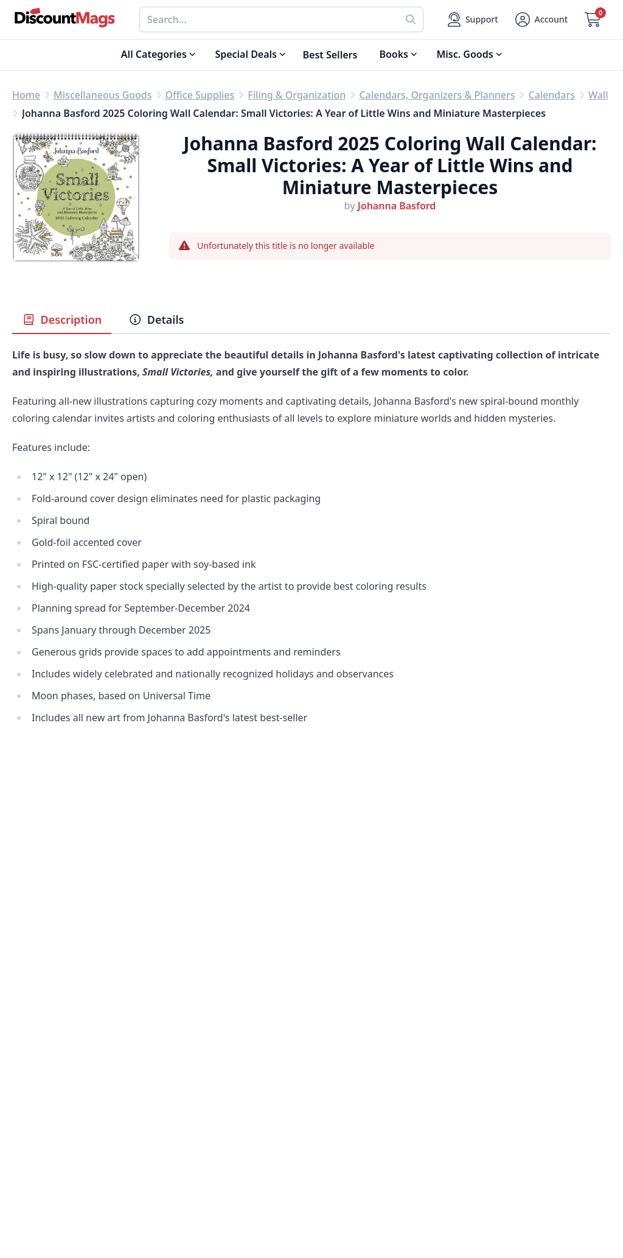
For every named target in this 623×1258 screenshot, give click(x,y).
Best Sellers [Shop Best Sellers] (330, 54)
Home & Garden (49, 1071)
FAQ (321, 1057)
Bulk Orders (339, 1086)
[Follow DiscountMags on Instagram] (219, 1194)
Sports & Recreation (58, 1130)
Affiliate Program (201, 1101)
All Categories (44, 1144)
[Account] (541, 19)
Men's (26, 1086)
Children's (35, 1115)
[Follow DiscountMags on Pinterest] (194, 1194)
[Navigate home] (65, 17)
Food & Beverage (51, 1057)
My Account (339, 1028)
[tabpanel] (311, 557)
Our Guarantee (196, 1042)
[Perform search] (411, 19)
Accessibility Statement (216, 1144)
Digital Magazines (53, 1042)
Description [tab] (62, 319)
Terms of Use (192, 1130)
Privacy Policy (193, 1115)
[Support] (473, 19)
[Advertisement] (311, 865)
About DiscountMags (210, 1028)
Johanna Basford (397, 205)
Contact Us (337, 1042)
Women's (33, 1101)
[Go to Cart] (592, 19)
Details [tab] (156, 319)
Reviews (180, 1071)
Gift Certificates (348, 1071)
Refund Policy (193, 1057)
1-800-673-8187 (347, 1132)
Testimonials (191, 1086)
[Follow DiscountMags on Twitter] (170, 1194)
